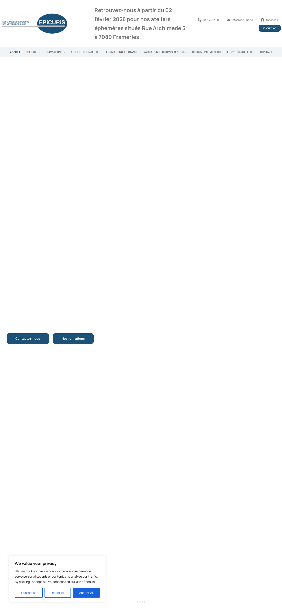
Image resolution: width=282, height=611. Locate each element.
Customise (28, 593)
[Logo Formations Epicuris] (34, 15)
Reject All (57, 593)
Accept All (86, 593)
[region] (57, 579)
